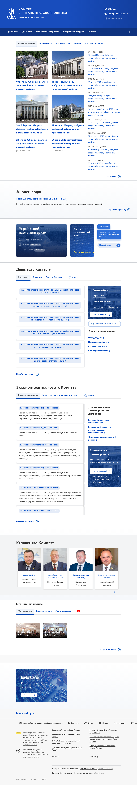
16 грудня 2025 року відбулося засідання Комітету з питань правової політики (103, 85)
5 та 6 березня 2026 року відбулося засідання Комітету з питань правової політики (32, 129)
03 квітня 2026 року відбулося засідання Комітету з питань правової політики (32, 85)
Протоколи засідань (97, 342)
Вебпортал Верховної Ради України (66, 730)
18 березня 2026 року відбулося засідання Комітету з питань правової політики (67, 85)
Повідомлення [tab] (63, 44)
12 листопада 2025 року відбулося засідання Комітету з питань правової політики (103, 139)
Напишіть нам (105, 245)
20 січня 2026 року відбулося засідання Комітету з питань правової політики (67, 143)
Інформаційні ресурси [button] (73, 32)
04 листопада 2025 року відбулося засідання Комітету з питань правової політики (103, 153)
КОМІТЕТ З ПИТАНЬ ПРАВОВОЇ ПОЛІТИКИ (43, 11)
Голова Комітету (29, 575)
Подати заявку (99, 315)
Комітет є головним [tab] (28, 395)
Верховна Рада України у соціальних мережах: (41, 723)
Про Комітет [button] (12, 32)
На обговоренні (100, 471)
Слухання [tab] (37, 277)
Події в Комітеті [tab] (54, 277)
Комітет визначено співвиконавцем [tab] (59, 395)
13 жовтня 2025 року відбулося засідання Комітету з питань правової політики (103, 166)
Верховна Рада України (31, 18)
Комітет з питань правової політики (89, 773)
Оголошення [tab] (45, 44)
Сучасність (28, 250)
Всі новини (111, 176)
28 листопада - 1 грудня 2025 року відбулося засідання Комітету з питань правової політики (104, 112)
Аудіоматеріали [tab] (63, 611)
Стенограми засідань (98, 351)
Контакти (55, 757)
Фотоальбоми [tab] (25, 611)
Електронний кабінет (116, 14)
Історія (26, 244)
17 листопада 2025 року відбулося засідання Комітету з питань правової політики (103, 126)
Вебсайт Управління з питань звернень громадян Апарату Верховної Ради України (104, 739)
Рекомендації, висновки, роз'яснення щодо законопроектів (99, 430)
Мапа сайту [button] (24, 713)
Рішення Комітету (97, 346)
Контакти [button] (92, 32)
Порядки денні (95, 338)
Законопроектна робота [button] (47, 32)
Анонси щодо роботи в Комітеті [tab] (90, 44)
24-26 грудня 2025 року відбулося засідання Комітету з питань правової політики (103, 72)
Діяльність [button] (27, 32)
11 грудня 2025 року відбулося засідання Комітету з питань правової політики (103, 99)
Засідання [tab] (23, 277)
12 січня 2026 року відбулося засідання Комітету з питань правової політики (103, 58)
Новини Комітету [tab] (26, 44)
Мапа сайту (94, 757)
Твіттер (88, 723)
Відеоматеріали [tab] (44, 611)
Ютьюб (103, 723)
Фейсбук (73, 723)
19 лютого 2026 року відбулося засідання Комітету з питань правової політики (68, 129)
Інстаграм (119, 723)
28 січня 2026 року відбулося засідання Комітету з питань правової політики (31, 143)
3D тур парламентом (33, 239)
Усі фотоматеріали (108, 649)
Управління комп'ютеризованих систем (96, 769)
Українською (112, 18)
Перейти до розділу (117, 210)
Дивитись (28, 695)
